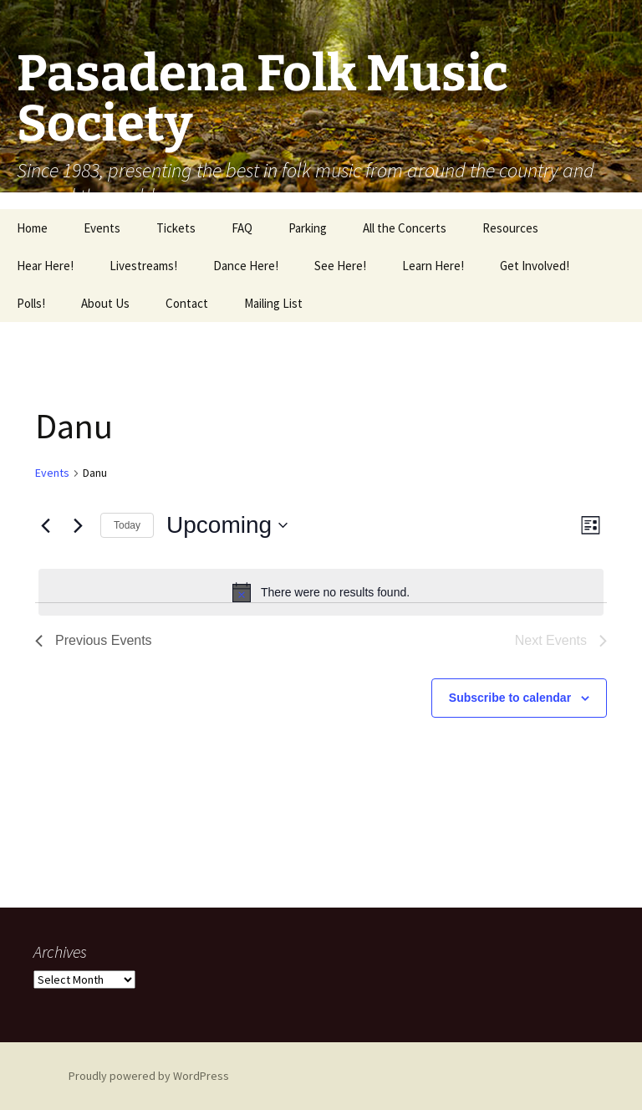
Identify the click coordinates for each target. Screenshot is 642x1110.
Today (127, 525)
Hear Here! (45, 266)
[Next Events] (78, 525)
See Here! (340, 266)
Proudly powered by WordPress (149, 1075)
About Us (105, 303)
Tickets (176, 228)
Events (102, 228)
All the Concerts (404, 228)
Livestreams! (143, 266)
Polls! (31, 303)
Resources (510, 228)
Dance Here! (245, 266)
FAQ (242, 228)
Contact (187, 303)
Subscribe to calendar (510, 697)
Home (32, 228)
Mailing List (273, 303)
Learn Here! (433, 266)
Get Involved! (534, 266)
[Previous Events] (45, 525)
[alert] (321, 592)
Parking (307, 228)
